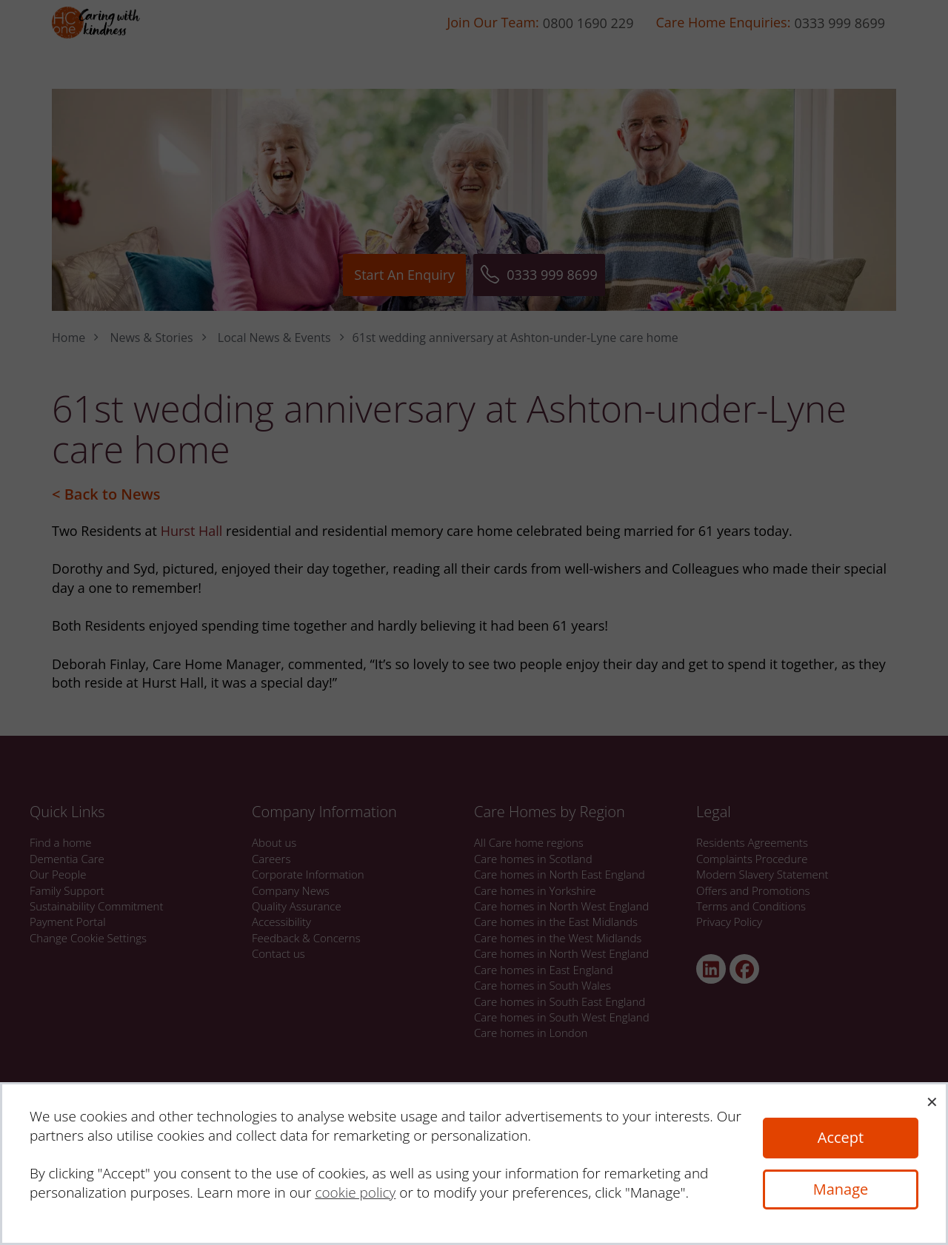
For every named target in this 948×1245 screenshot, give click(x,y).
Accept (841, 1137)
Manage (841, 1189)
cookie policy (355, 1192)
